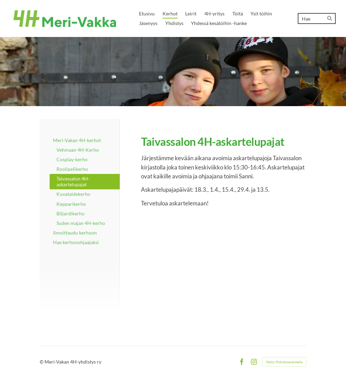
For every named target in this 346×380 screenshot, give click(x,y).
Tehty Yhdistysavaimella (284, 362)
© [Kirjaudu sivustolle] (42, 362)
